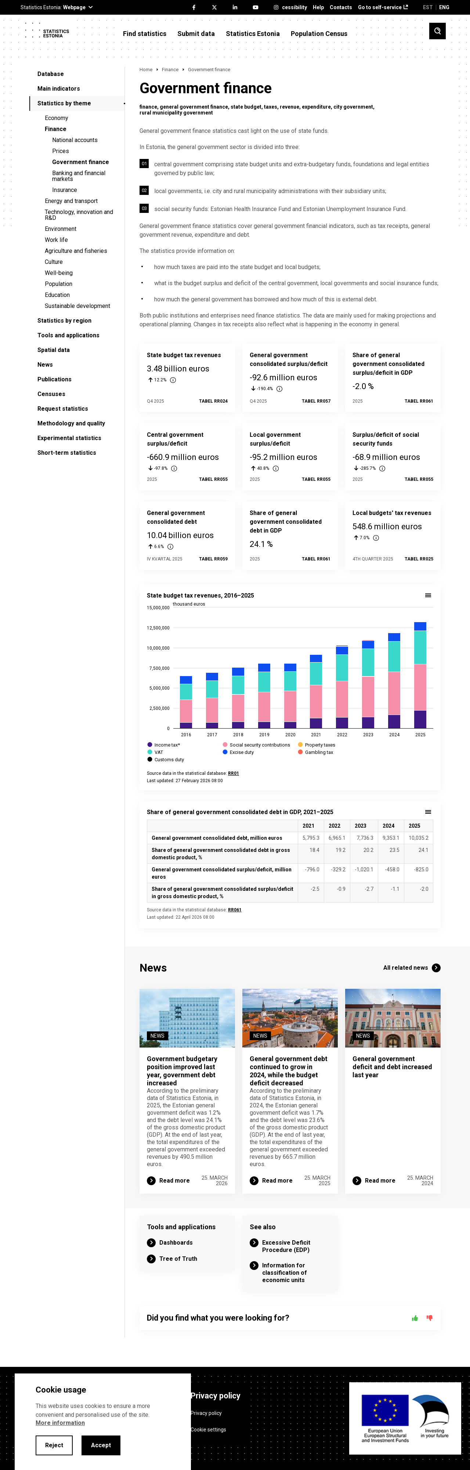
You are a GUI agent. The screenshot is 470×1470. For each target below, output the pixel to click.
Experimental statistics (69, 438)
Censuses (51, 394)
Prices (60, 151)
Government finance (80, 162)
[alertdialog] (103, 1421)
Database (50, 73)
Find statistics (144, 33)
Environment (60, 228)
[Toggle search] (437, 31)
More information (60, 1422)
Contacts (341, 7)
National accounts (75, 140)
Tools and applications (68, 335)
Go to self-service (380, 7)
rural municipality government (176, 113)
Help (318, 7)
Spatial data (53, 349)
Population (58, 283)
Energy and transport (71, 200)
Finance (55, 129)
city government (353, 107)
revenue (289, 107)
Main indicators (58, 88)
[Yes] (415, 1318)
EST (428, 7)
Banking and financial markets (78, 176)
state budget (246, 107)
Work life (56, 239)
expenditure (316, 107)
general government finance (194, 107)
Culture (54, 261)
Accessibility (291, 7)
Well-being (59, 272)
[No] (429, 1318)
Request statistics (62, 408)
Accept (101, 1445)
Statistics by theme (64, 103)
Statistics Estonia (253, 33)
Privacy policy (206, 1413)
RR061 (235, 909)
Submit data (196, 33)
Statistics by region (64, 320)
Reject (54, 1445)
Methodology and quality (71, 423)
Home (146, 69)
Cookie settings (208, 1430)
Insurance (64, 189)
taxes (270, 107)
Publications (54, 379)
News (45, 364)
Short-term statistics (66, 452)
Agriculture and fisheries (76, 250)
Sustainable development (77, 305)
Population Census (319, 33)
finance (148, 107)
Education (57, 294)
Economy (56, 118)
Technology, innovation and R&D (79, 214)
